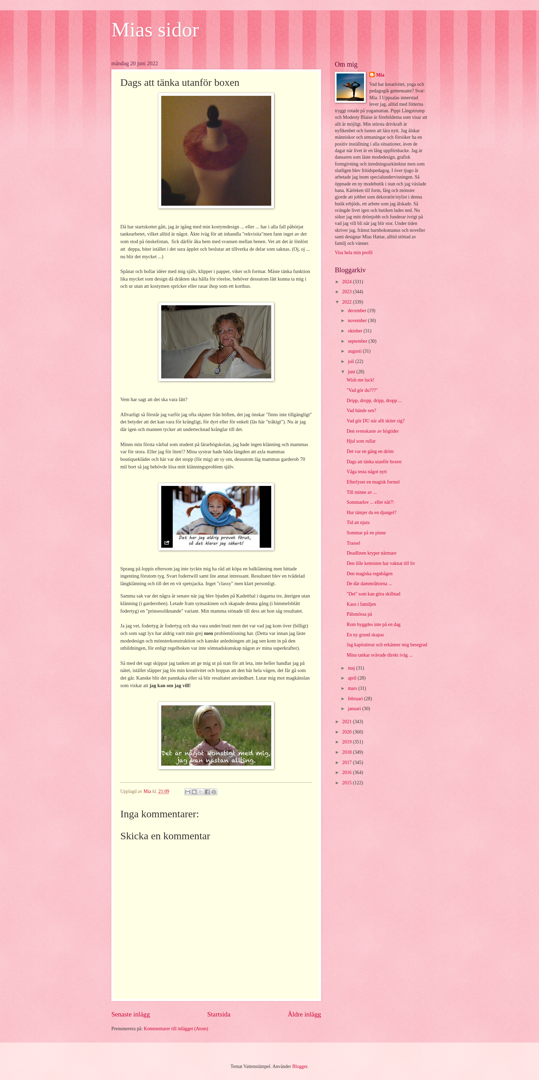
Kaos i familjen (361, 604)
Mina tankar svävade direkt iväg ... (379, 655)
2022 (347, 302)
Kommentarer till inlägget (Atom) (176, 1028)
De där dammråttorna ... (369, 583)
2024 (347, 281)
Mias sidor (155, 29)
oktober (356, 330)
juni (352, 371)
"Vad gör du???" (361, 390)
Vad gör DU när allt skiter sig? (375, 420)
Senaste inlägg (130, 1014)
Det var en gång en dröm (370, 451)
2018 (347, 752)
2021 (347, 721)
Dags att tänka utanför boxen (373, 461)
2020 (347, 732)
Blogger (299, 1066)
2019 (347, 741)
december (357, 310)
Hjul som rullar (360, 441)
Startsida (219, 1014)
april (353, 678)
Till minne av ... (361, 492)
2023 (347, 291)
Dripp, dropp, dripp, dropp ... (374, 400)
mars (353, 688)
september (358, 341)
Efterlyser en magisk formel (372, 482)
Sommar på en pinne (366, 532)
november (358, 320)
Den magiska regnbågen (369, 573)
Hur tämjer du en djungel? (371, 512)
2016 (347, 772)
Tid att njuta (358, 522)
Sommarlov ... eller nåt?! (370, 502)
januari (355, 708)
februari (356, 698)
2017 (347, 762)
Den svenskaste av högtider (372, 431)
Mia (380, 75)
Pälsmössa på (359, 614)
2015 (347, 782)
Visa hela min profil (354, 252)
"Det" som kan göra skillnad (373, 593)
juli (351, 361)
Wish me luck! (360, 380)
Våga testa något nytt (366, 471)
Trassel (353, 543)
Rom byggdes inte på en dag (373, 624)
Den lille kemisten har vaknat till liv (380, 563)
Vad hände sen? (361, 410)
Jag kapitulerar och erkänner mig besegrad (386, 644)
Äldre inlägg (304, 1014)
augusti (355, 351)
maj (352, 668)
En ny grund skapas (365, 634)
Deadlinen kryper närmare (371, 553)
